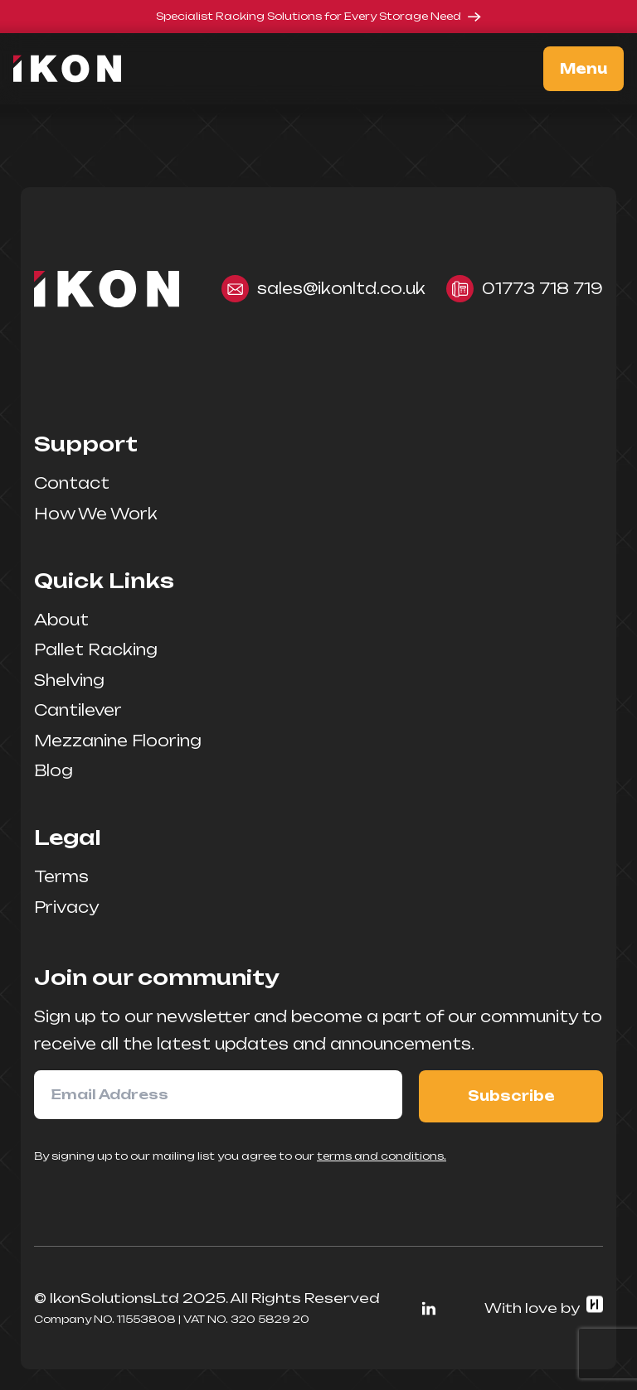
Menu (583, 68)
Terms (61, 876)
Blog (53, 770)
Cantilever (78, 710)
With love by (543, 1307)
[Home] (75, 69)
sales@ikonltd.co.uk (323, 288)
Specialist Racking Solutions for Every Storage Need (318, 16)
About (61, 620)
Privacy (66, 907)
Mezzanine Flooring (118, 740)
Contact (71, 483)
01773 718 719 (524, 288)
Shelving (69, 680)
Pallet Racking (96, 649)
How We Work (96, 513)
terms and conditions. (381, 1156)
